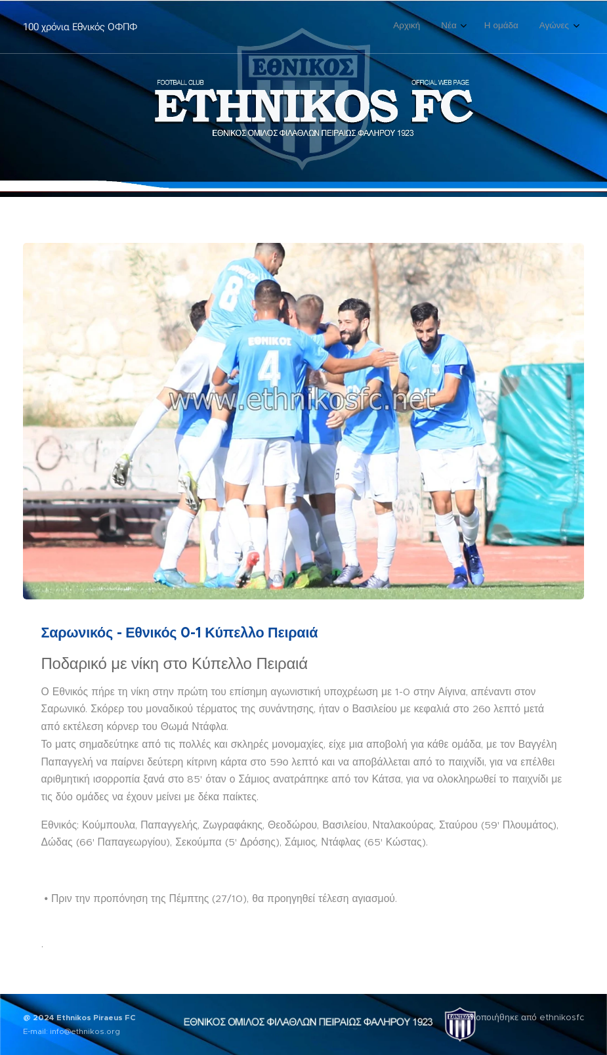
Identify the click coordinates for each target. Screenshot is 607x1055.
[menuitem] (503, 27)
